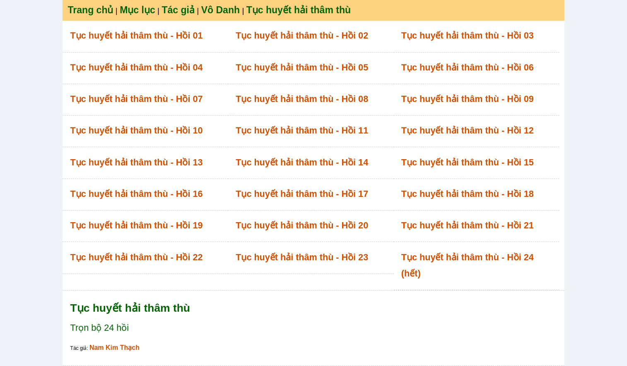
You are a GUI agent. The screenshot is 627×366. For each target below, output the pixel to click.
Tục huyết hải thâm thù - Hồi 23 (302, 257)
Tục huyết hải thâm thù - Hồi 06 (467, 67)
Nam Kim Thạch (114, 347)
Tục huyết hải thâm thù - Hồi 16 (136, 194)
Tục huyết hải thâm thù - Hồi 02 (302, 35)
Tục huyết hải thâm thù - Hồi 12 (467, 130)
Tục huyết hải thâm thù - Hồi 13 (136, 162)
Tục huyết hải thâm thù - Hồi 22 (136, 257)
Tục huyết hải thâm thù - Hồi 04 (136, 67)
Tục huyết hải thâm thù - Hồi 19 (136, 225)
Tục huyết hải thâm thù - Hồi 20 (302, 225)
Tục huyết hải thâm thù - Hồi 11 (302, 130)
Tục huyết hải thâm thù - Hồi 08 (302, 99)
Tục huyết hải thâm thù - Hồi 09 (467, 99)
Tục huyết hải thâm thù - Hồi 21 (467, 225)
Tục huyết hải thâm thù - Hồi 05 (302, 67)
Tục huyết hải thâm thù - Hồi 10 (136, 130)
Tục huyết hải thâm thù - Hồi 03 (467, 35)
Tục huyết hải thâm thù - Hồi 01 (136, 35)
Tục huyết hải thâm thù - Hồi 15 (467, 162)
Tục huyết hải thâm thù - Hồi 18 (467, 194)
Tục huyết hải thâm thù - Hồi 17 (302, 194)
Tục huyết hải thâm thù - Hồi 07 (136, 99)
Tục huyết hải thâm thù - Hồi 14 (302, 162)
